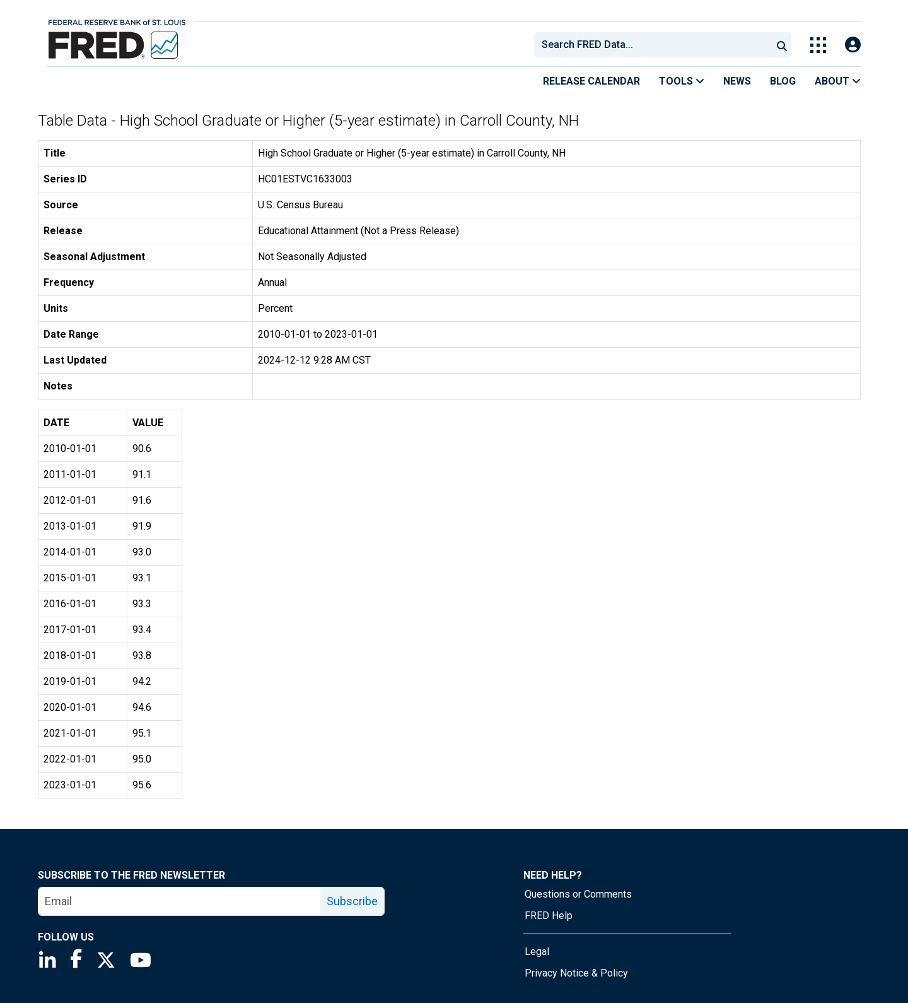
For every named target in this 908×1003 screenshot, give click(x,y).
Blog (783, 81)
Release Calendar (591, 81)
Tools (681, 81)
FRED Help (549, 916)
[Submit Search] (781, 44)
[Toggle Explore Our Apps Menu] (818, 45)
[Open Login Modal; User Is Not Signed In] (853, 45)
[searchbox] (655, 44)
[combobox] (652, 44)
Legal (537, 952)
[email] (179, 901)
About (838, 81)
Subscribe (352, 901)
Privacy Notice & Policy (576, 973)
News (737, 81)
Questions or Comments (578, 894)
